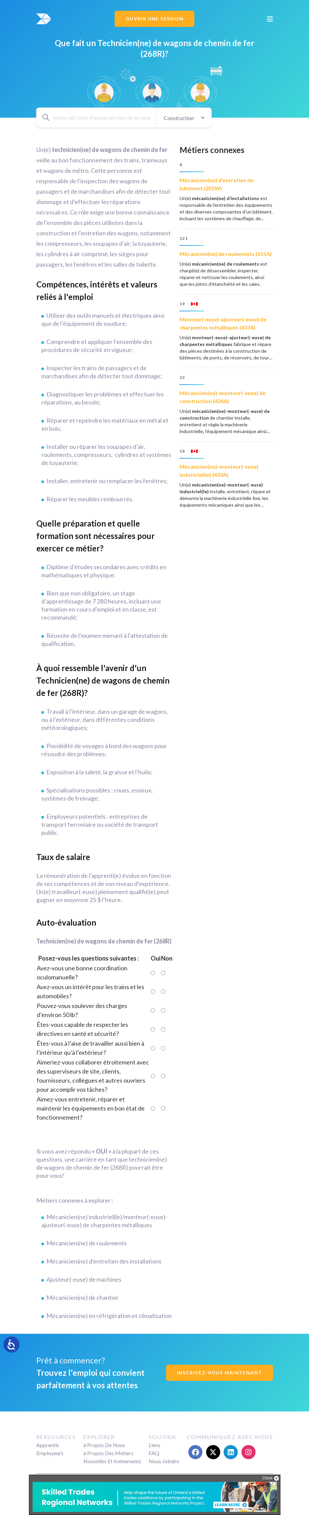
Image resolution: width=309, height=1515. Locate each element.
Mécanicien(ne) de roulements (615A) (226, 253)
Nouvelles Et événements (112, 1461)
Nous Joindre (164, 1461)
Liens (154, 1445)
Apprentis (47, 1445)
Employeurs (50, 1453)
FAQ (154, 1453)
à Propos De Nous (104, 1445)
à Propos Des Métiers (108, 1453)
